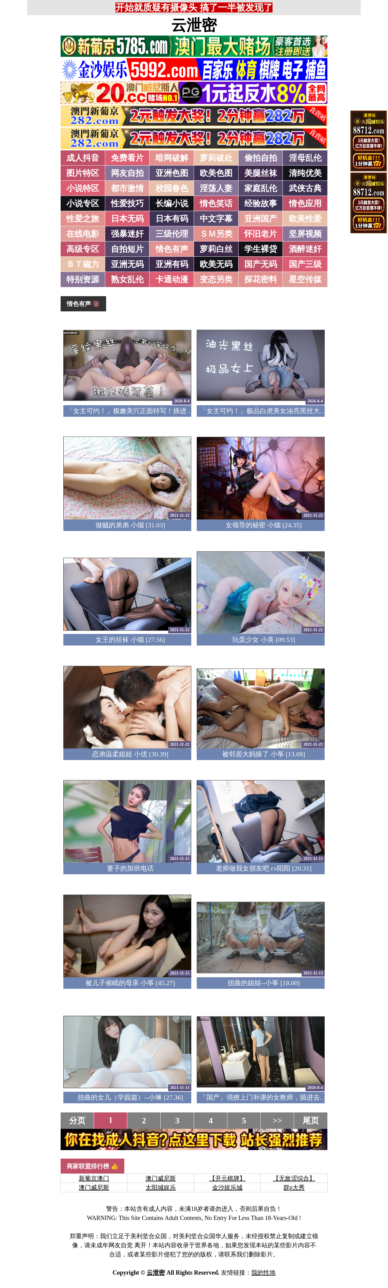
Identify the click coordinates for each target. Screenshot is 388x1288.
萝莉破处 (216, 158)
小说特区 (82, 188)
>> (277, 1120)
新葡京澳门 (94, 1178)
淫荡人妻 (216, 188)
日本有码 (172, 218)
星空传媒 (305, 279)
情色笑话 (216, 203)
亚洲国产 (260, 218)
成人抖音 (82, 158)
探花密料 (260, 279)
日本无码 (127, 218)
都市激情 (127, 188)
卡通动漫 (172, 279)
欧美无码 (216, 264)
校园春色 (172, 188)
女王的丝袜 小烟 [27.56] (130, 639)
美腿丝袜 (260, 173)
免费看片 (127, 158)
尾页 (311, 1120)
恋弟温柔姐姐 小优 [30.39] (130, 754)
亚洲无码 (127, 264)
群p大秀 (294, 1187)
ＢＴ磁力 (82, 264)
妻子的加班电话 (130, 868)
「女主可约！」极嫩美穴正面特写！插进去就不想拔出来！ (153, 411)
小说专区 (82, 203)
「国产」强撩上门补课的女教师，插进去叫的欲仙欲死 (280, 1097)
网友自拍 (127, 173)
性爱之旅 (82, 218)
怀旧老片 (260, 233)
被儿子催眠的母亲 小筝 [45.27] (130, 983)
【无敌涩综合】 (294, 1178)
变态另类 (216, 279)
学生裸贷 (260, 249)
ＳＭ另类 (216, 233)
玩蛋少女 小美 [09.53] (263, 639)
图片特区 (82, 173)
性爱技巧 (127, 203)
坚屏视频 (305, 233)
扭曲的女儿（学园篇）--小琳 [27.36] (130, 1097)
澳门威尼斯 (161, 1178)
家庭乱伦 (260, 188)
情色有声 (172, 249)
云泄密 (194, 25)
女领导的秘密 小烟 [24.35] (264, 525)
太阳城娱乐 (161, 1187)
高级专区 (82, 249)
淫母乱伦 (305, 158)
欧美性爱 (305, 218)
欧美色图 (216, 173)
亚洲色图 (172, 173)
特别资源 (82, 279)
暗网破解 (172, 158)
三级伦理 (172, 233)
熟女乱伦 (127, 279)
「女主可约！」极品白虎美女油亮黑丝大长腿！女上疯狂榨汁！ (293, 411)
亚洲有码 (172, 264)
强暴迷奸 (127, 233)
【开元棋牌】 (227, 1178)
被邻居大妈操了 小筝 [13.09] (263, 754)
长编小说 (172, 203)
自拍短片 (127, 249)
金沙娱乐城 (227, 1187)
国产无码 (260, 264)
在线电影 (82, 233)
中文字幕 (216, 218)
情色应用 (305, 203)
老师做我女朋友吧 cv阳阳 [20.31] (264, 868)
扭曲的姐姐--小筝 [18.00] (264, 983)
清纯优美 (305, 173)
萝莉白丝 (216, 249)
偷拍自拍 (260, 158)
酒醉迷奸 (305, 249)
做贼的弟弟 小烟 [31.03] (130, 525)
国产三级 (305, 264)
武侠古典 (305, 188)
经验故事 (260, 203)
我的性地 (263, 1272)
